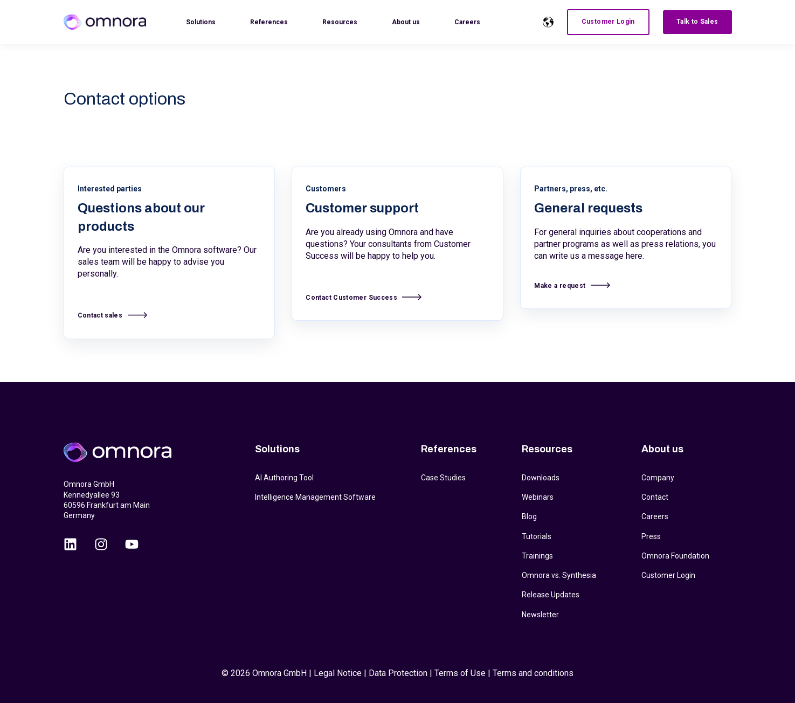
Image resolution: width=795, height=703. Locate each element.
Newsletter (540, 614)
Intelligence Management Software (315, 497)
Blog (529, 516)
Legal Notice (338, 673)
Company (657, 477)
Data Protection (398, 673)
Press (651, 536)
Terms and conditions (533, 673)
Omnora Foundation (675, 556)
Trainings (537, 556)
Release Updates (550, 594)
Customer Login (668, 575)
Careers (654, 516)
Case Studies (443, 477)
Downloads (540, 477)
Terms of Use (460, 673)
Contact (654, 497)
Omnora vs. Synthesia (559, 575)
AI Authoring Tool (284, 477)
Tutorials (536, 536)
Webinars (538, 497)
